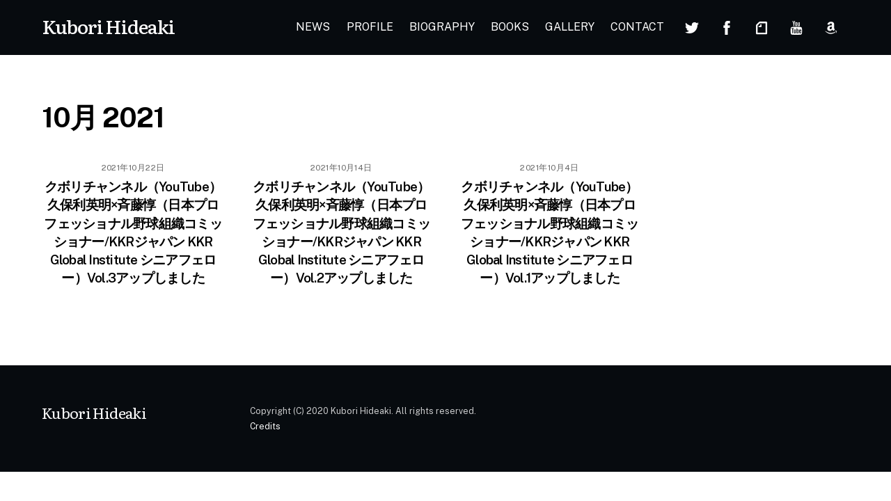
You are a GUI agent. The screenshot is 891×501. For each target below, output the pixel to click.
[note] (761, 26)
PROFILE (370, 26)
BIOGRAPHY (442, 26)
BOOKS (510, 26)
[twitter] (692, 26)
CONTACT (637, 26)
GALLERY (569, 26)
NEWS (313, 26)
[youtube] (796, 26)
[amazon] (831, 26)
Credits (265, 426)
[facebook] (727, 26)
